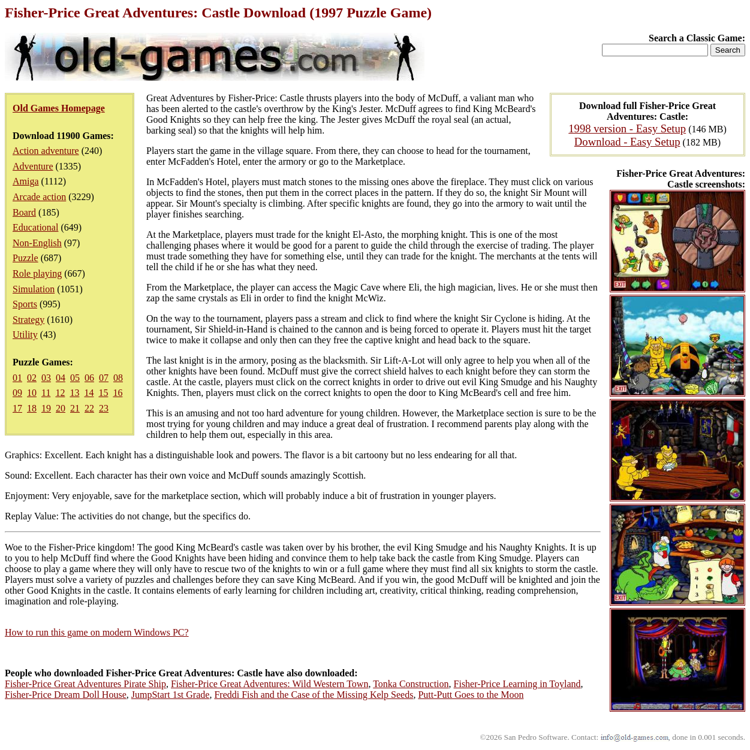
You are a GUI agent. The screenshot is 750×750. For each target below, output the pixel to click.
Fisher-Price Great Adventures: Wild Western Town (269, 684)
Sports (25, 304)
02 (32, 378)
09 (17, 393)
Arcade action (39, 197)
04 (60, 378)
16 (117, 393)
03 (46, 378)
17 (17, 408)
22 (89, 408)
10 (32, 393)
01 (17, 378)
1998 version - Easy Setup (627, 128)
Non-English (37, 243)
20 (60, 408)
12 (60, 393)
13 (74, 393)
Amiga (26, 181)
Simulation (34, 289)
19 (46, 408)
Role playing (37, 273)
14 (89, 393)
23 (104, 408)
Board (24, 212)
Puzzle (25, 258)
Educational (35, 227)
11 (45, 393)
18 (32, 408)
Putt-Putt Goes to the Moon (470, 694)
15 (103, 393)
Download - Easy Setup (627, 141)
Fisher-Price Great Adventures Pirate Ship (85, 684)
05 (75, 378)
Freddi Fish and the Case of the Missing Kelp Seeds (313, 694)
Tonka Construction (410, 684)
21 (75, 408)
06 (89, 378)
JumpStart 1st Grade (170, 694)
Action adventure (46, 151)
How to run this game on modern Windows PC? (97, 632)
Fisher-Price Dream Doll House (65, 694)
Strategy (28, 319)
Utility (25, 334)
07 (104, 378)
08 (118, 378)
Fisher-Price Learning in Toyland (517, 684)
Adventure (33, 166)
